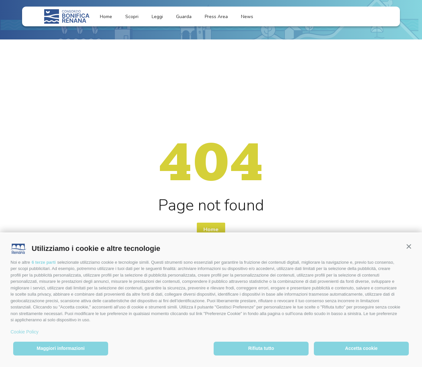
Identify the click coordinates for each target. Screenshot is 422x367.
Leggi (157, 16)
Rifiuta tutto (261, 348)
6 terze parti (44, 262)
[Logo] (66, 16)
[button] (408, 246)
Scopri (131, 16)
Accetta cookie (361, 348)
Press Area (216, 16)
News (251, 16)
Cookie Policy (25, 331)
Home (106, 16)
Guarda (184, 16)
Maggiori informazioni (60, 348)
